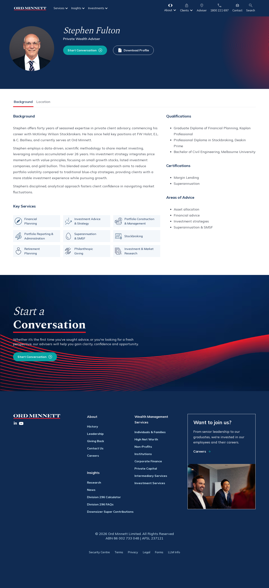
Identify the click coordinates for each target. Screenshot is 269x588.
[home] (30, 8)
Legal (146, 552)
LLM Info (174, 552)
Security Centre (99, 552)
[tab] (23, 102)
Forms (159, 552)
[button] (61, 8)
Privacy (133, 552)
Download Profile (136, 50)
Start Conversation (32, 357)
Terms (119, 552)
